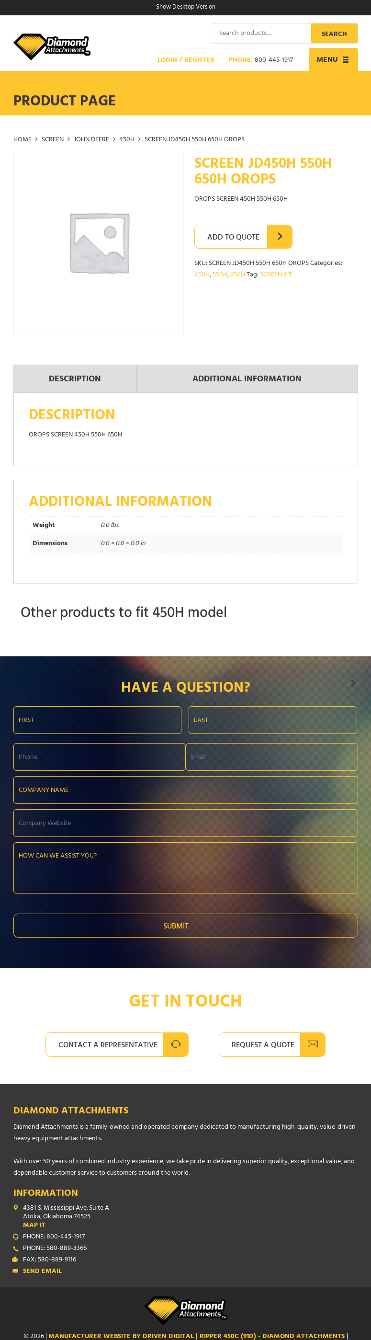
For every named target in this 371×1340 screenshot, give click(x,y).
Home (22, 140)
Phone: (261, 61)
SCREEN (53, 140)
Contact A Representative (107, 1046)
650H (237, 275)
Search (334, 34)
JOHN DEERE (91, 140)
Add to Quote (233, 238)
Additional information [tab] (247, 380)
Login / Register (185, 61)
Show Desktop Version (185, 7)
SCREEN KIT (276, 275)
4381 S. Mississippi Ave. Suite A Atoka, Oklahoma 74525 (190, 1217)
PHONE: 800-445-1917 (54, 1237)
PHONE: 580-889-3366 (55, 1249)
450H (127, 140)
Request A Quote (263, 1046)
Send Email (42, 1272)
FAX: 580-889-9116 (49, 1260)
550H (220, 275)
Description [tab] (75, 380)
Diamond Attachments (70, 1112)
